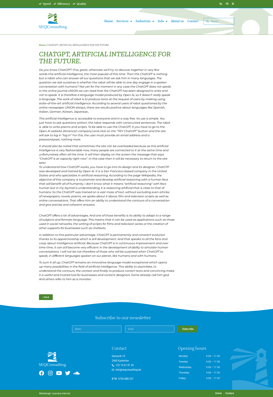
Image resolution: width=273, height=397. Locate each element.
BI (233, 3)
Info (162, 21)
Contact (192, 21)
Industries (145, 21)
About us (177, 21)
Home (108, 21)
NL (221, 3)
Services (124, 21)
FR (227, 3)
